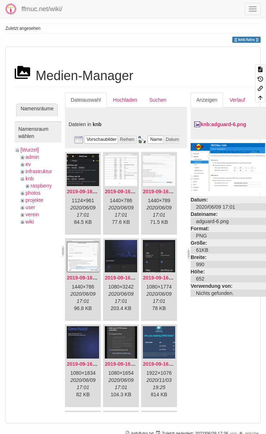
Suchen (157, 100)
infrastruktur (38, 171)
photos (33, 193)
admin (32, 157)
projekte (34, 200)
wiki (29, 222)
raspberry (41, 186)
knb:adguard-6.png (223, 124)
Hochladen (125, 100)
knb (29, 178)
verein (32, 214)
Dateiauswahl (86, 100)
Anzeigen (206, 100)
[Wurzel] (29, 150)
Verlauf (237, 100)
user (30, 207)
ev (28, 164)
